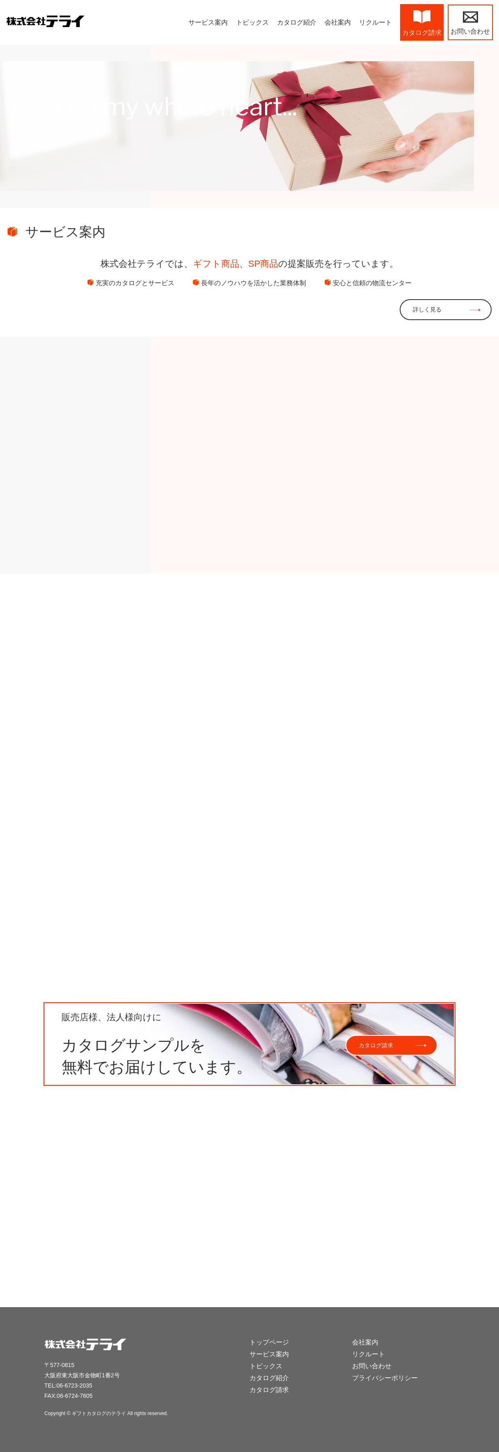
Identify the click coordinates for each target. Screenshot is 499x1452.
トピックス (266, 1366)
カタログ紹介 (269, 1377)
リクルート (368, 1354)
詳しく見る (427, 309)
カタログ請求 (376, 1044)
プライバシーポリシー (385, 1377)
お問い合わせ (371, 1366)
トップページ (269, 1342)
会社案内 (365, 1342)
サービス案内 (269, 1354)
